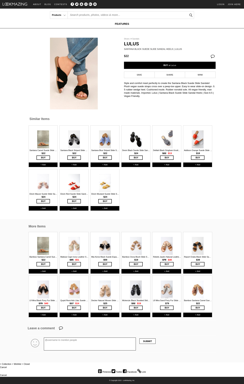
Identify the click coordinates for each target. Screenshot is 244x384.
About (37, 4)
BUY (170, 65)
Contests (60, 4)
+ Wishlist (16, 364)
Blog (47, 4)
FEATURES (122, 23)
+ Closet (26, 364)
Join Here (234, 4)
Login (221, 4)
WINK (200, 75)
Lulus (131, 44)
